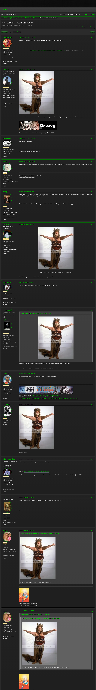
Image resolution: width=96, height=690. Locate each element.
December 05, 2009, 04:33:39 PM (27, 404)
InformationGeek (9, 459)
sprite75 (6, 225)
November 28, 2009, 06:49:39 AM (27, 310)
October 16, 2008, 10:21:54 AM (26, 224)
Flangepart (7, 138)
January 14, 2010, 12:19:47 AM (26, 610)
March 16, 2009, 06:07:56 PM (26, 282)
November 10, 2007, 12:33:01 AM (27, 37)
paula (5, 530)
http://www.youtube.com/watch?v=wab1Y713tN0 (45, 395)
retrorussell (7, 310)
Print (92, 32)
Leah (4, 497)
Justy (4, 162)
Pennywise (7, 282)
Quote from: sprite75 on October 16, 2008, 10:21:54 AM (36, 313)
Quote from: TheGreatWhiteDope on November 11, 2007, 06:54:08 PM (40, 533)
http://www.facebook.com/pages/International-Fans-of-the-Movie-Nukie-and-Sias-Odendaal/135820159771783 (48, 398)
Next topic (90, 27)
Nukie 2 (5, 374)
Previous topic (81, 27)
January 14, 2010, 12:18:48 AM (26, 530)
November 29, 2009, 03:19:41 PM (27, 373)
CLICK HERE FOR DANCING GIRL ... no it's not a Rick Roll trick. (47, 50)
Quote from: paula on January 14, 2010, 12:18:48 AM (35, 614)
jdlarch (5, 191)
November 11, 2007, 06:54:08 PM (27, 69)
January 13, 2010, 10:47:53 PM (26, 497)
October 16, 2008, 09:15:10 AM (26, 191)
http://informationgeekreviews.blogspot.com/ (36, 472)
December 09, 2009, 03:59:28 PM (27, 459)
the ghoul (6, 404)
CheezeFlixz (7, 37)
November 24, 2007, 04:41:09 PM (27, 161)
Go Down (4, 32)
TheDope (6, 69)
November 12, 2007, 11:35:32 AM (27, 138)
